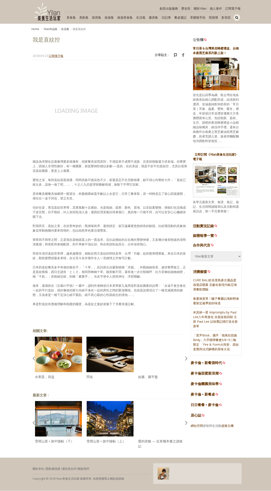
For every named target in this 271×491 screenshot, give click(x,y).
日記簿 (166, 17)
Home (35, 29)
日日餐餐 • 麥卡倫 (204, 405)
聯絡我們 (83, 469)
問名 (89, 377)
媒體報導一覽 (205, 235)
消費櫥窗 (202, 271)
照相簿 (213, 17)
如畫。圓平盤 (148, 377)
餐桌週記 (180, 17)
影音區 (226, 17)
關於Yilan (200, 8)
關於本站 (38, 469)
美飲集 (83, 17)
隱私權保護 (53, 469)
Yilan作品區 (50, 29)
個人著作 (216, 8)
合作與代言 (203, 245)
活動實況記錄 (205, 226)
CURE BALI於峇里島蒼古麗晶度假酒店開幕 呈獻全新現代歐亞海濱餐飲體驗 (215, 285)
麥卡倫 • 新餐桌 (203, 395)
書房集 (153, 17)
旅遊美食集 (125, 17)
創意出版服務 (169, 8)
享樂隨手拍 (197, 17)
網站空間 (197, 426)
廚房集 (96, 17)
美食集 (71, 17)
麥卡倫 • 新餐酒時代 (206, 363)
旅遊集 (109, 17)
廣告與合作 (69, 469)
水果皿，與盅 (45, 377)
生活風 (140, 17)
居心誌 (196, 416)
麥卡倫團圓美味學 (205, 384)
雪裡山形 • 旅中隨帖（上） (106, 441)
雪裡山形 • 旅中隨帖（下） (54, 441)
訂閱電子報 (233, 8)
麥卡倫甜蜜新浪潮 (205, 374)
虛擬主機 (227, 426)
